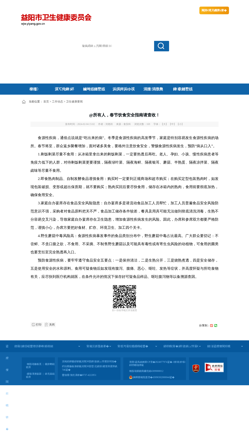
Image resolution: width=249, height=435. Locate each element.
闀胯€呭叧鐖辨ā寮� (214, 10)
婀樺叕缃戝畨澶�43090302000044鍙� (151, 377)
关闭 (52, 324)
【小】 (180, 124)
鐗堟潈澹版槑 (34, 374)
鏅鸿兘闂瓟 (198, 3)
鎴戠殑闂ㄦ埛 (169, 3)
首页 (46, 101)
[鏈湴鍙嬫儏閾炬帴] (225, 346)
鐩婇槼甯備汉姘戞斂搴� (93, 3)
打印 (38, 324)
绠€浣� (184, 3)
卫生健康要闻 (74, 101)
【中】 (172, 124)
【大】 (164, 124)
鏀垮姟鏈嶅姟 (94, 89)
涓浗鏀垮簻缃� (30, 3)
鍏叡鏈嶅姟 (183, 89)
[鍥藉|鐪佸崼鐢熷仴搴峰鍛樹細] (47, 346)
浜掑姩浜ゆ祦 (124, 89)
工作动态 (57, 101)
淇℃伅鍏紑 (64, 89)
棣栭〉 (34, 89)
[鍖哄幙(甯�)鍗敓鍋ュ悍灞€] (182, 346)
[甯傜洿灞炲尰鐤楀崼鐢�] (137, 346)
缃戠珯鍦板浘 (34, 364)
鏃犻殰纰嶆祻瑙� (218, 3)
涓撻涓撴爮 (153, 89)
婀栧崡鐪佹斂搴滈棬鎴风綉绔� (59, 3)
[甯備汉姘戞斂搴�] (99, 346)
